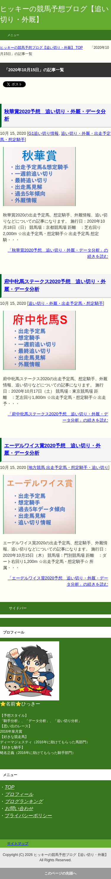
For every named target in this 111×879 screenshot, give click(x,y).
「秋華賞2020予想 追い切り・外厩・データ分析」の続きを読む (58, 253)
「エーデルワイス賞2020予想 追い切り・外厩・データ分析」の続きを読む (58, 581)
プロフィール (19, 794)
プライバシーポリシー (28, 815)
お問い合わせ (19, 808)
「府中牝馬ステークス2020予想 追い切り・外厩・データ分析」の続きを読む (58, 417)
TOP (10, 787)
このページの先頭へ (60, 873)
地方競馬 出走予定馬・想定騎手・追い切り (68, 467)
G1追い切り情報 (43, 133)
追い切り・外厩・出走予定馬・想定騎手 (65, 303)
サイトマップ (17, 843)
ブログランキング (24, 801)
